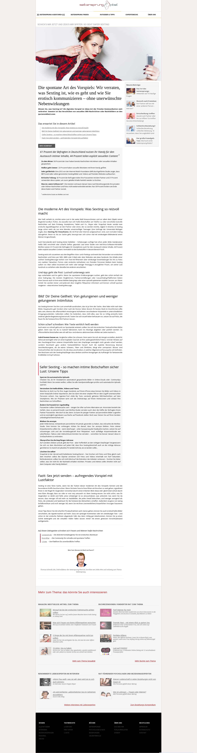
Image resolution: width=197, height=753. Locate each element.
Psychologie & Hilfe (97, 730)
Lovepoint (68, 727)
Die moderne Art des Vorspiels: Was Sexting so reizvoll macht (65, 128)
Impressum (143, 727)
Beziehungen (94, 733)
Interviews (43, 730)
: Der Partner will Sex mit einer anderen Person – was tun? (141, 105)
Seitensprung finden (80, 15)
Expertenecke (132, 15)
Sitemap (117, 733)
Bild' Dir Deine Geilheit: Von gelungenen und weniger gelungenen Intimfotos (71, 131)
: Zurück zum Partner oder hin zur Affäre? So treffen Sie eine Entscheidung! (141, 117)
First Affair (46, 538)
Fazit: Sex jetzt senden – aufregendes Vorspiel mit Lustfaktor (65, 138)
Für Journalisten (121, 730)
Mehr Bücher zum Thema (145, 661)
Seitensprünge (94, 727)
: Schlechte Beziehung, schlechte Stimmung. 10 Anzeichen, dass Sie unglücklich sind (141, 129)
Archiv (41, 739)
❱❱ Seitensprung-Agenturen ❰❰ (51, 15)
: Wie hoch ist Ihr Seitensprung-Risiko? (140, 140)
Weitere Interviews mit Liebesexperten (79, 705)
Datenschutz (144, 730)
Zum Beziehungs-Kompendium (143, 705)
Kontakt (142, 733)
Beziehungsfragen (46, 733)
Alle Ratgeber (44, 727)
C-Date (44, 541)
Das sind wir (119, 727)
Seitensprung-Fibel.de (77, 570)
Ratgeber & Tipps (107, 15)
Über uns (152, 15)
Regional (42, 736)
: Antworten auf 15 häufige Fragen (141, 92)
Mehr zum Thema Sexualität (83, 661)
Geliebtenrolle (95, 736)
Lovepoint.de (47, 535)
